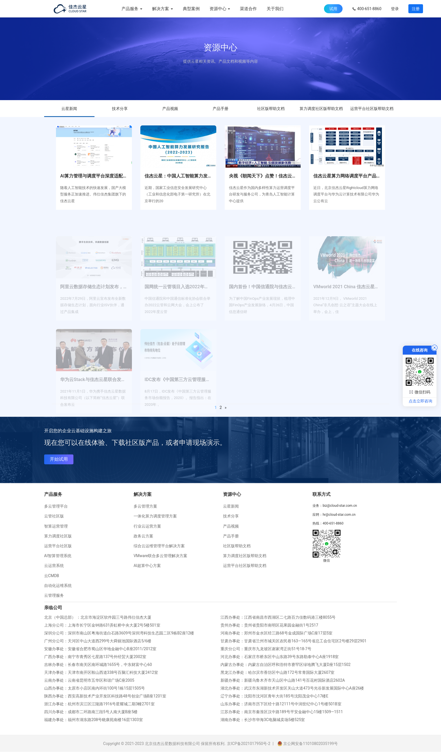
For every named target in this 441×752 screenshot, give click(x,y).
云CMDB (51, 575)
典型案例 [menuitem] (191, 8)
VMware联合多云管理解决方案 (160, 555)
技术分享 (120, 108)
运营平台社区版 (58, 546)
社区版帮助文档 (271, 108)
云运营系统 (54, 565)
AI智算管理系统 (57, 555)
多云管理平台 (56, 506)
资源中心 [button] (220, 8)
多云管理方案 (145, 506)
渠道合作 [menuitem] (248, 8)
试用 (333, 8)
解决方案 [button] (162, 8)
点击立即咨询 (420, 401)
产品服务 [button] (132, 8)
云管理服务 (54, 595)
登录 (395, 8)
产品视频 (170, 108)
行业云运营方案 (147, 526)
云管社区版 (54, 516)
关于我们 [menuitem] (275, 8)
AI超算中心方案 (147, 565)
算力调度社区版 (58, 536)
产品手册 (220, 108)
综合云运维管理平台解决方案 (159, 546)
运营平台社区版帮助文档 (371, 108)
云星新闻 (69, 108)
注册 (416, 8)
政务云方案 (143, 536)
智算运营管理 (56, 526)
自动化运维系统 (58, 585)
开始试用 (59, 459)
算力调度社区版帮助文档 (321, 108)
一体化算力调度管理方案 (155, 516)
